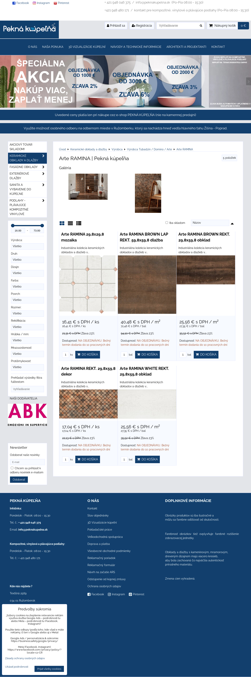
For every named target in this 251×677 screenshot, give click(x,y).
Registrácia (142, 25)
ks (67, 354)
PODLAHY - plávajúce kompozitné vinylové (28, 207)
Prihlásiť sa (116, 25)
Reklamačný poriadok (101, 558)
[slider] (13, 225)
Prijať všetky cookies (49, 668)
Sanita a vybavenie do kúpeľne (28, 189)
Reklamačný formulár (101, 565)
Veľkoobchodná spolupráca (105, 536)
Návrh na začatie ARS (101, 572)
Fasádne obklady (28, 167)
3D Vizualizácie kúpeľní (86, 47)
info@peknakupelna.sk (33, 529)
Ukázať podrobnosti (16, 666)
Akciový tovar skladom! (21, 147)
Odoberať (19, 479)
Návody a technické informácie (136, 47)
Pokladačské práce (99, 529)
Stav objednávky (98, 515)
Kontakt (218, 47)
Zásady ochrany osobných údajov (25, 658)
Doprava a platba (98, 543)
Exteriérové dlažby (28, 176)
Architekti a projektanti (186, 47)
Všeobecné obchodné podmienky (109, 551)
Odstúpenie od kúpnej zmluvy (106, 579)
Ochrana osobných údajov (104, 586)
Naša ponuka (52, 47)
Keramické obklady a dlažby (28, 158)
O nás (32, 47)
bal (127, 354)
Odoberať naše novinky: (25, 454)
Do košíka (87, 354)
